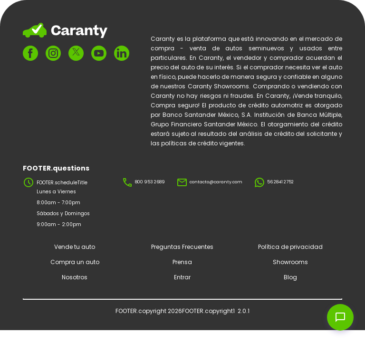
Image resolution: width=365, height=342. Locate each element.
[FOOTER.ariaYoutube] (99, 53)
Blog (290, 277)
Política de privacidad (290, 247)
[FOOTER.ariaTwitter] (76, 53)
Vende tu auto (74, 247)
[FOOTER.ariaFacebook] (30, 53)
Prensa (182, 262)
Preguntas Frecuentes (182, 247)
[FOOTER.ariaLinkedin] (121, 53)
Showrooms (290, 262)
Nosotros (74, 277)
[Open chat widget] (340, 317)
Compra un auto (74, 262)
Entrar (182, 277)
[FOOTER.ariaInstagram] (53, 53)
